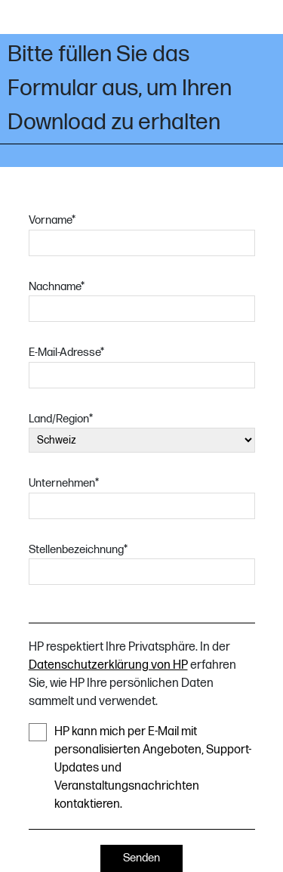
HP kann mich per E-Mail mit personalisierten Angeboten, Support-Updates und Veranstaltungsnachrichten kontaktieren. (140, 767)
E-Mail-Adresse (66, 352)
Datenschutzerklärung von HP (108, 665)
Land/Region (61, 419)
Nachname (57, 286)
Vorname (52, 220)
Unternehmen (64, 483)
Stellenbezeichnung (78, 549)
